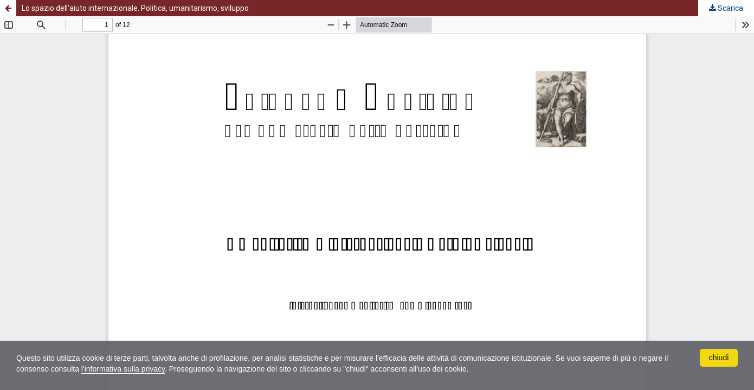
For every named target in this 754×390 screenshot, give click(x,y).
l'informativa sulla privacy (123, 369)
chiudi (719, 357)
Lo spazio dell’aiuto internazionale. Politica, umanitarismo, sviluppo (135, 8)
